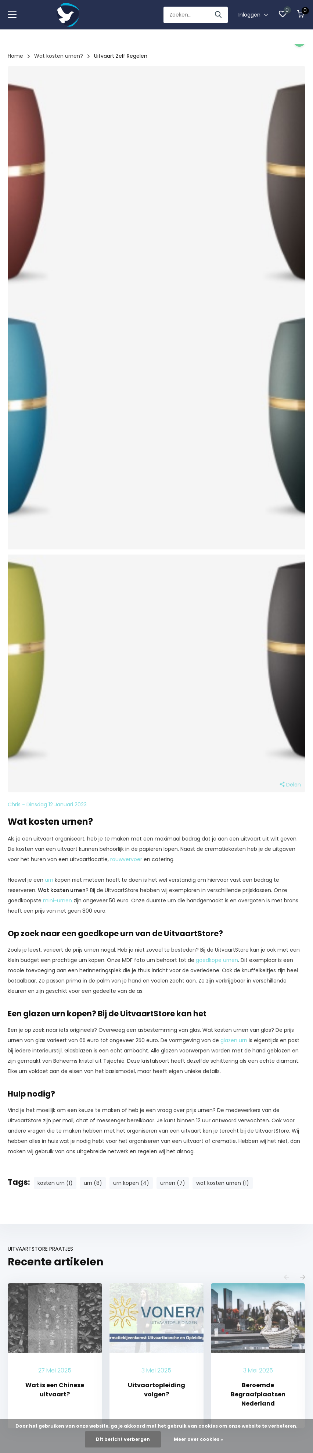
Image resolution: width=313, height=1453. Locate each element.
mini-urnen (57, 900)
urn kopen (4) (131, 1183)
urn (49, 880)
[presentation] (286, 1278)
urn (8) (93, 1183)
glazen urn (233, 1040)
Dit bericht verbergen (123, 1439)
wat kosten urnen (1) (222, 1183)
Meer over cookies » (198, 1439)
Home (15, 56)
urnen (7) (172, 1183)
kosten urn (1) (55, 1183)
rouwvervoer (126, 859)
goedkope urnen (217, 960)
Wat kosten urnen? (58, 56)
